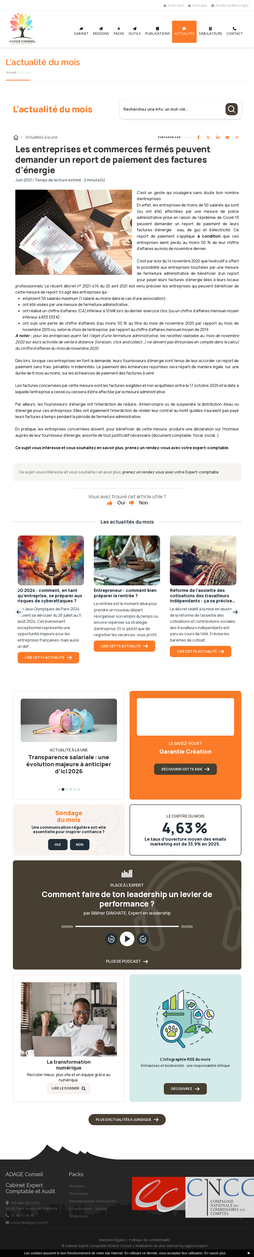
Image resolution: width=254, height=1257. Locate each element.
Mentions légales (140, 1240)
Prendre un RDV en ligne (230, 5)
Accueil (11, 72)
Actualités (184, 31)
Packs (119, 31)
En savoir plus (215, 1253)
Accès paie (197, 5)
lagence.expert (224, 1245)
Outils (135, 31)
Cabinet (81, 31)
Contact (235, 31)
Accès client (174, 5)
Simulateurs (210, 31)
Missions (101, 31)
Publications (157, 31)
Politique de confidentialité (178, 1240)
